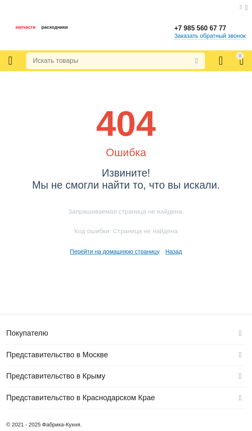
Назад (174, 251)
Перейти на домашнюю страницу (115, 251)
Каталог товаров (10, 61)
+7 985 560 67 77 (200, 28)
